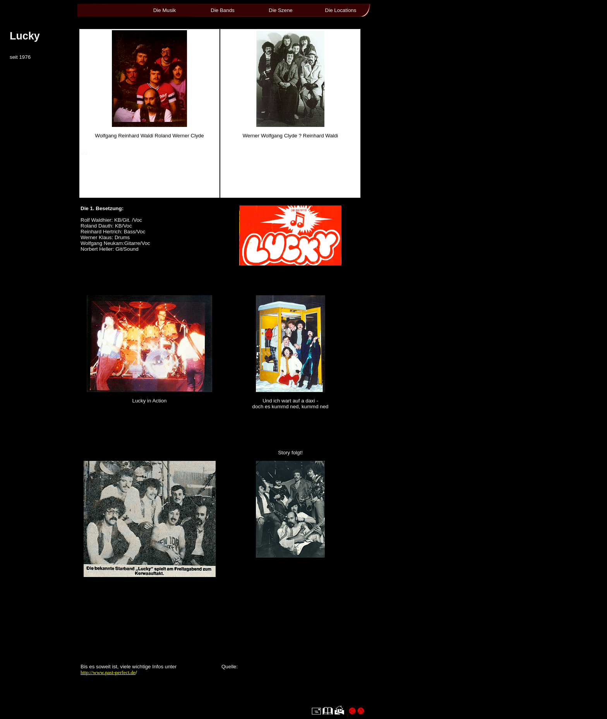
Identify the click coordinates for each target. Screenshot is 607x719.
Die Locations (341, 10)
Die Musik (164, 10)
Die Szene (281, 10)
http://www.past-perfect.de (108, 672)
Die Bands (223, 10)
